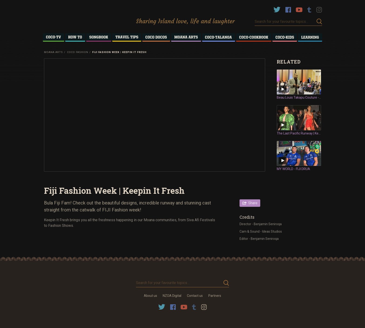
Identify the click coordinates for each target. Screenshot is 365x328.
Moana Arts (53, 52)
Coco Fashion (77, 52)
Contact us (195, 296)
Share (252, 203)
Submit (319, 21)
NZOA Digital (172, 296)
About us (150, 296)
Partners (214, 296)
